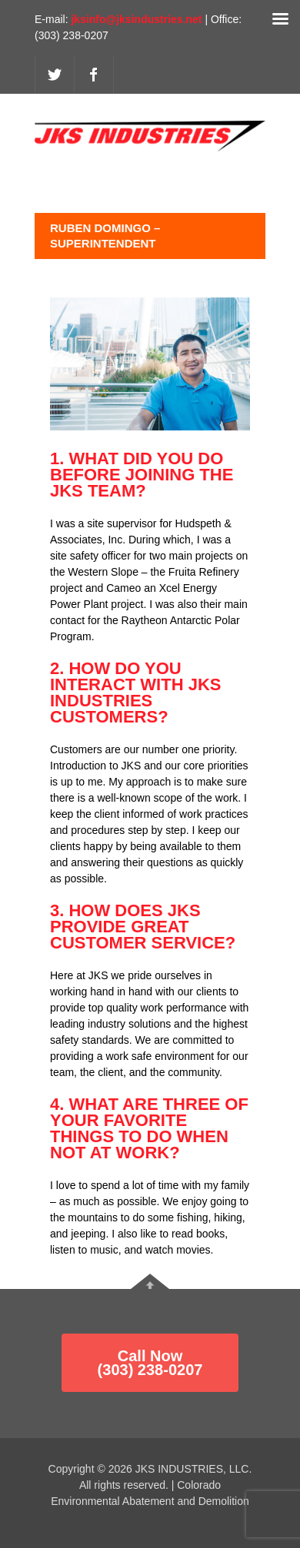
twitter (54, 74)
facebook (94, 74)
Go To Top (150, 1281)
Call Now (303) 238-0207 (150, 1362)
